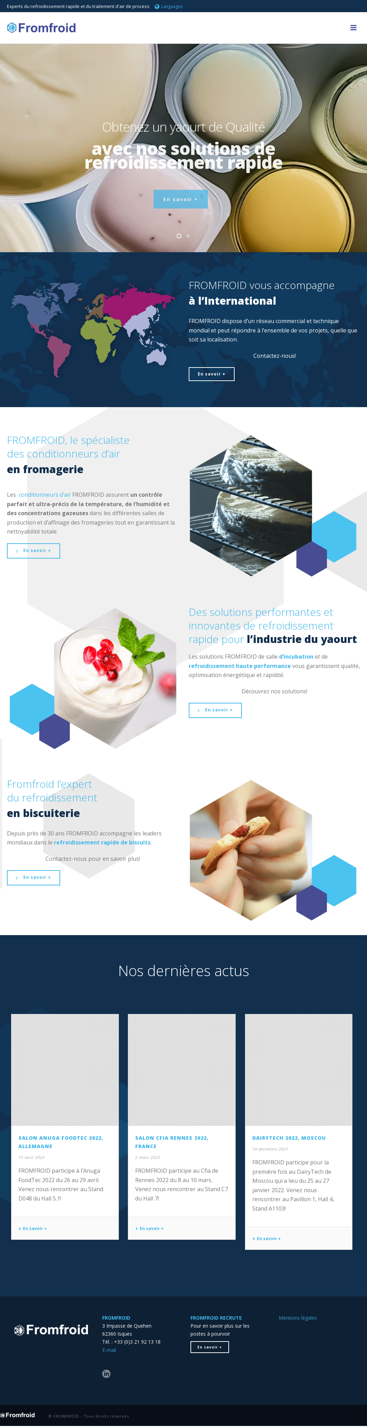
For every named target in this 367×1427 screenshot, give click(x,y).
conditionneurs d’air (45, 494)
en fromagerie (45, 469)
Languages (168, 6)
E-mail (109, 1350)
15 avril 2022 (31, 1157)
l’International (237, 301)
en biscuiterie (43, 813)
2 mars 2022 (147, 1157)
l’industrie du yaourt (302, 639)
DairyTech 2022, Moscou (289, 1138)
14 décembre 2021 (270, 1149)
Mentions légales (298, 1317)
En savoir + (32, 1229)
